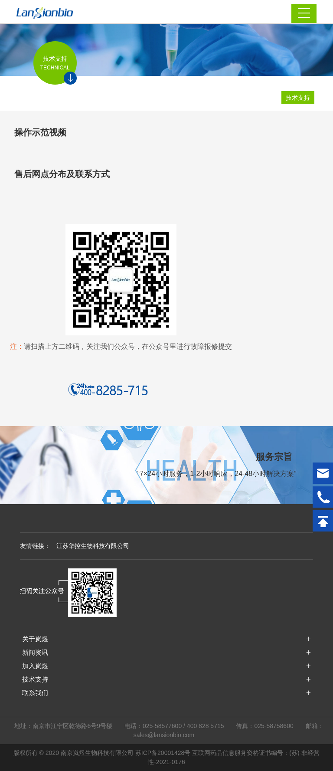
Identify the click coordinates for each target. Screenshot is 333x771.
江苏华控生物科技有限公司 (92, 545)
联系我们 (35, 692)
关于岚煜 (35, 639)
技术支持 (298, 97)
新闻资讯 (35, 652)
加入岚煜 (35, 665)
